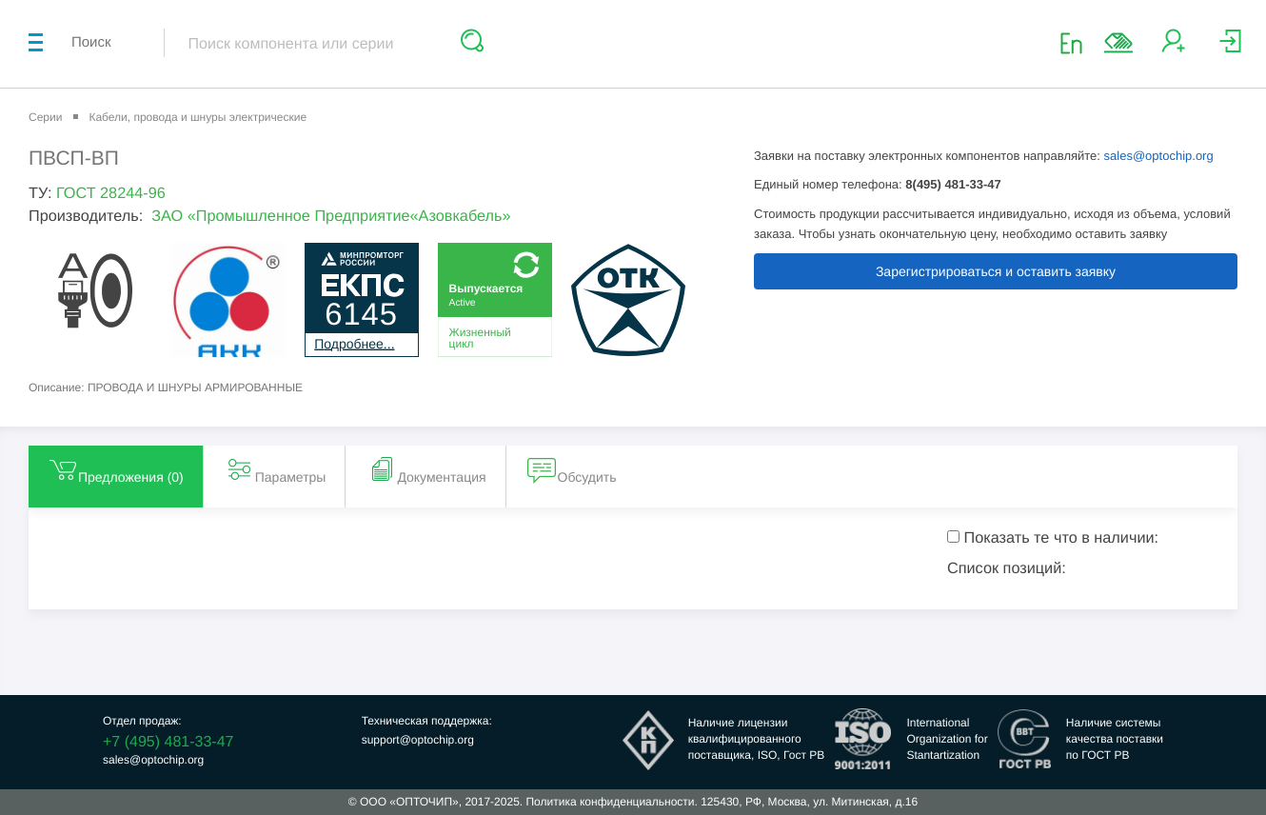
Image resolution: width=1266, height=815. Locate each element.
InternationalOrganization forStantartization (946, 739)
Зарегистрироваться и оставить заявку (996, 271)
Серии (45, 117)
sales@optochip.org (1159, 156)
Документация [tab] (425, 469)
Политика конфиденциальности (609, 801)
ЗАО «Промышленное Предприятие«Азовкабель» (330, 216)
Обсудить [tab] (572, 469)
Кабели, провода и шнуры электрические (198, 117)
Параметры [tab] (275, 469)
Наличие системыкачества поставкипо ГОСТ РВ (1114, 739)
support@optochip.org (418, 739)
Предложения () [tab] (116, 469)
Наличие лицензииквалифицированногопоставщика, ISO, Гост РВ (756, 739)
